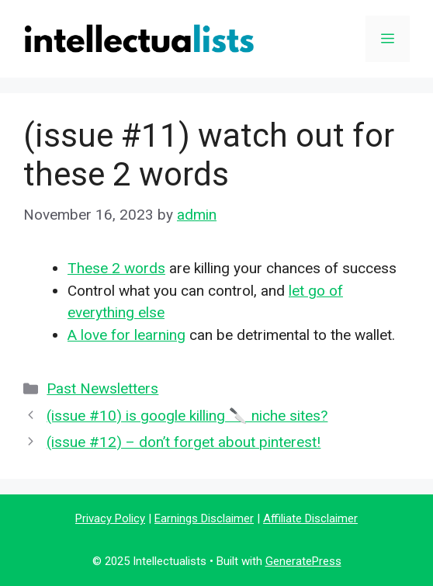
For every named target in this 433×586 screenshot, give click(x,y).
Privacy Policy (110, 518)
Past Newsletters (102, 388)
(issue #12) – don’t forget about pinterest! (183, 442)
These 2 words (116, 268)
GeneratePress (303, 561)
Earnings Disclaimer (204, 518)
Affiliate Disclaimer (310, 518)
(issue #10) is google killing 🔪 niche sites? (187, 416)
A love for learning (126, 335)
